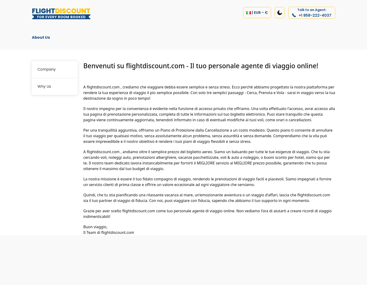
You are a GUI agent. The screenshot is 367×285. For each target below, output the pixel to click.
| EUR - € (257, 12)
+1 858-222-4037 (311, 13)
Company (46, 69)
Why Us (44, 86)
